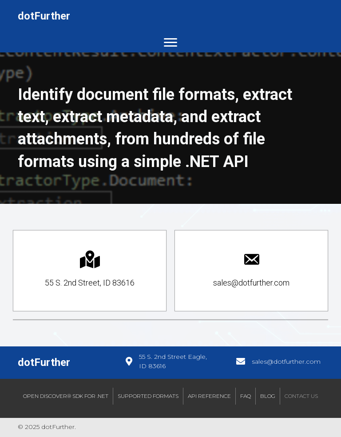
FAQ (245, 396)
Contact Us (301, 396)
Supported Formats (148, 396)
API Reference (209, 396)
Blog (267, 396)
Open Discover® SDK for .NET (65, 396)
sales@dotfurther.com (286, 361)
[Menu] (170, 42)
